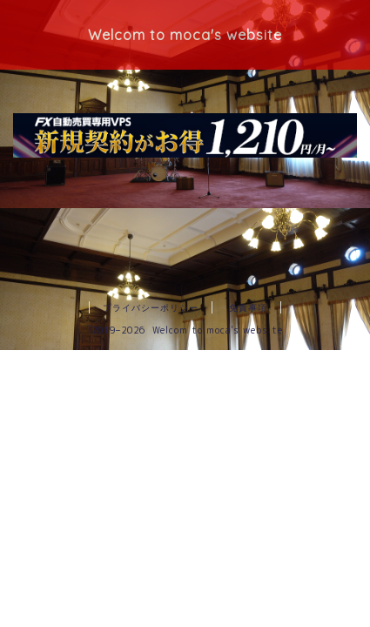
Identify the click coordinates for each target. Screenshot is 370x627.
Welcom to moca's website (185, 35)
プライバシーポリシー (150, 307)
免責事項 (248, 307)
